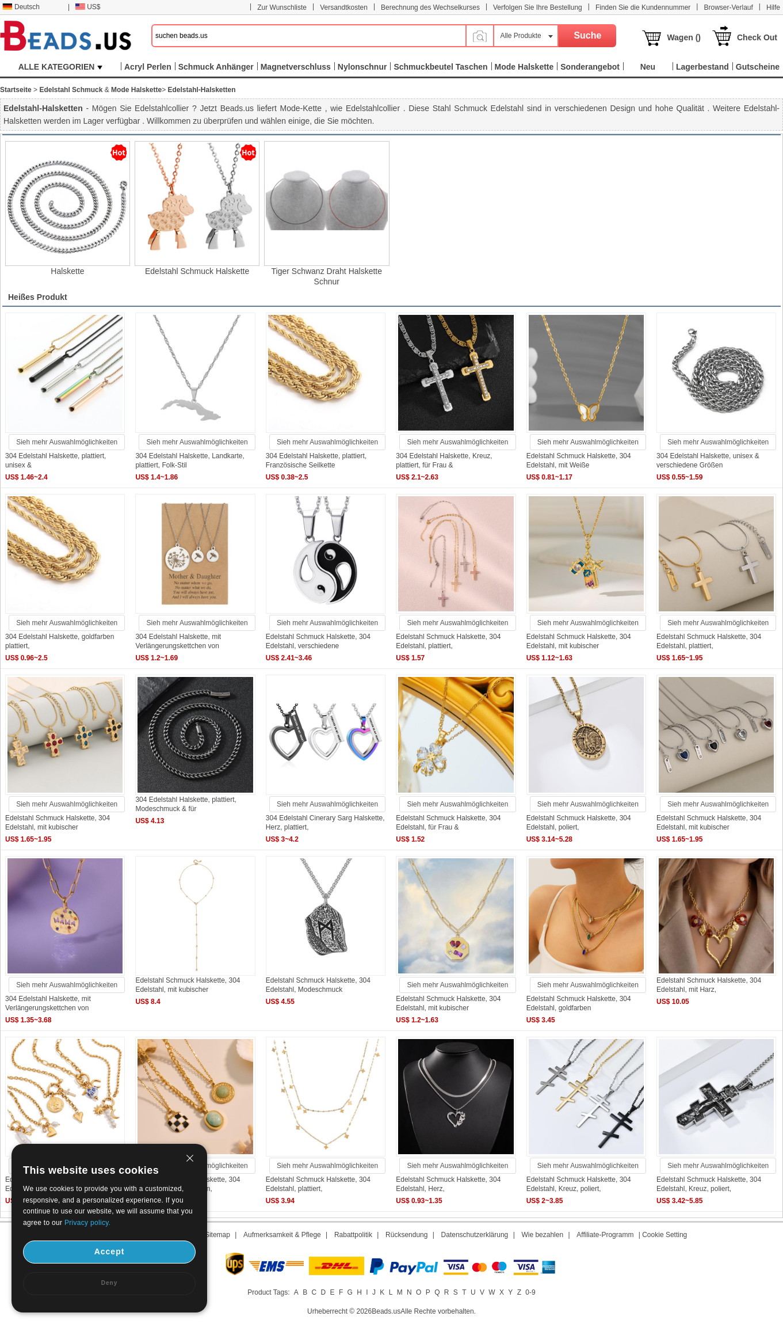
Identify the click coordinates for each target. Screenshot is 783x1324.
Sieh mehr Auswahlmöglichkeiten (66, 442)
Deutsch (21, 7)
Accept (109, 1251)
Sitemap (217, 1235)
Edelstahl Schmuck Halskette (197, 271)
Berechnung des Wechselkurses (430, 7)
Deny (109, 1283)
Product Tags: (268, 1292)
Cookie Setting (664, 1235)
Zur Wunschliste (282, 7)
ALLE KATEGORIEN (60, 66)
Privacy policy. (87, 1223)
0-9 (530, 1292)
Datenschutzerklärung (475, 1235)
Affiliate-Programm (604, 1235)
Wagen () (684, 37)
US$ (87, 7)
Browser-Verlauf (728, 7)
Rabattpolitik (353, 1235)
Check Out (757, 37)
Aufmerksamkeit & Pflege (282, 1235)
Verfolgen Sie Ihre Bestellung (537, 7)
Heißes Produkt (37, 297)
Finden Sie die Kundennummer (642, 7)
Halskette (67, 271)
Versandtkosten (344, 7)
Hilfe (773, 7)
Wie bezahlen (542, 1235)
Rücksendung (406, 1235)
